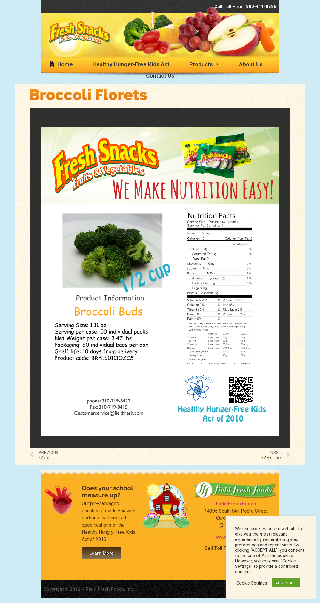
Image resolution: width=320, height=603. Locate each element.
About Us (251, 64)
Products (204, 64)
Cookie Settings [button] (251, 583)
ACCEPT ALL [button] (286, 583)
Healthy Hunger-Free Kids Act (131, 64)
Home (65, 64)
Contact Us (160, 75)
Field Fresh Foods (236, 504)
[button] (101, 553)
